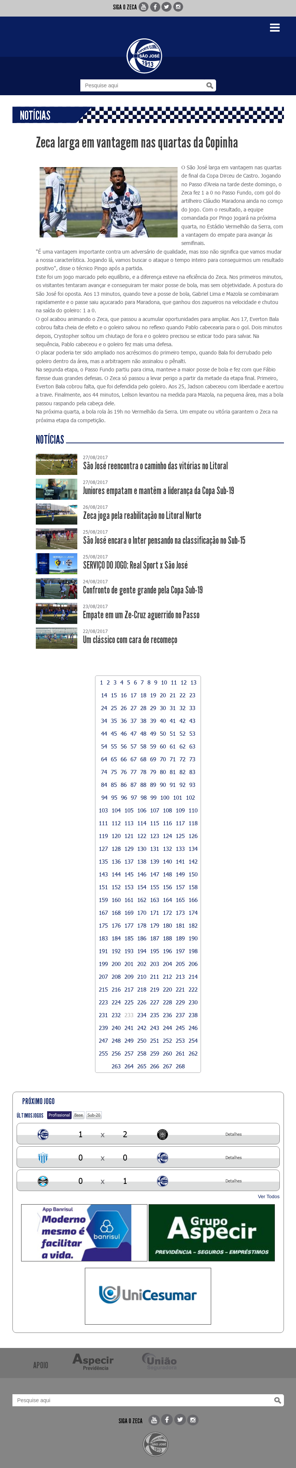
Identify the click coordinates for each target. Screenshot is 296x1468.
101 (177, 797)
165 (180, 899)
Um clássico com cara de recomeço (130, 640)
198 (193, 951)
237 (180, 1015)
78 (143, 771)
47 (133, 733)
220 (167, 989)
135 (103, 861)
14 (104, 695)
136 (116, 861)
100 (164, 797)
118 (193, 823)
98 (144, 797)
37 (133, 720)
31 (173, 707)
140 (167, 861)
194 (141, 951)
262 (193, 1053)
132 (167, 848)
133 (180, 848)
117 (180, 823)
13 (193, 682)
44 (104, 733)
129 (128, 848)
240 (116, 1027)
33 (192, 707)
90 (163, 784)
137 (128, 861)
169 (128, 912)
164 (167, 899)
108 (167, 810)
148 (167, 874)
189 (180, 938)
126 (193, 835)
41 (173, 720)
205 (180, 963)
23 (192, 695)
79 (153, 771)
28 (143, 707)
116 (167, 823)
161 (128, 899)
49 (153, 733)
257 (128, 1053)
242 (141, 1027)
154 (141, 887)
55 (114, 746)
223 (103, 1002)
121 (128, 835)
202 (141, 963)
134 (193, 848)
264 (128, 1066)
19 (153, 695)
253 (180, 1040)
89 (153, 784)
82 (182, 771)
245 (180, 1027)
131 (154, 848)
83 (192, 771)
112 (116, 823)
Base (78, 1114)
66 (124, 759)
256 (116, 1053)
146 (141, 874)
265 (141, 1066)
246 (193, 1027)
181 (180, 925)
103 (103, 810)
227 (154, 1002)
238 (193, 1015)
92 (182, 784)
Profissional (59, 1114)
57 (133, 746)
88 (143, 784)
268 (180, 1066)
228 (167, 1002)
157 (180, 887)
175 (103, 925)
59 (153, 746)
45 (114, 733)
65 (114, 759)
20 (163, 695)
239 (103, 1027)
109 (180, 810)
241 (128, 1027)
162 (141, 899)
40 (163, 720)
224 (116, 1002)
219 (154, 989)
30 (163, 707)
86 (124, 784)
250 (141, 1040)
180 (167, 925)
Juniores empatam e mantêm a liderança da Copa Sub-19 (158, 491)
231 (103, 1015)
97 (134, 797)
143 (103, 874)
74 (104, 771)
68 (143, 759)
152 (116, 887)
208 (116, 976)
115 (154, 823)
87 (133, 784)
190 (193, 938)
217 (128, 989)
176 (116, 925)
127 (103, 848)
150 (193, 874)
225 (128, 1002)
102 (190, 797)
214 (193, 976)
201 (128, 963)
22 (182, 695)
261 (180, 1053)
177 (128, 925)
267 (167, 1066)
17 (133, 695)
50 (163, 733)
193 (128, 951)
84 (104, 784)
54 (104, 746)
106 (141, 810)
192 (116, 951)
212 (167, 976)
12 (184, 682)
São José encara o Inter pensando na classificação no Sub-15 (164, 540)
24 (104, 707)
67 (133, 759)
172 (167, 912)
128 (116, 848)
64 (104, 759)
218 (141, 989)
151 (103, 887)
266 (154, 1066)
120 (116, 835)
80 (163, 771)
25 (114, 707)
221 (180, 989)
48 (143, 733)
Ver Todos (269, 1196)
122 (141, 835)
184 (116, 938)
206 (193, 963)
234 (141, 1015)
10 (164, 682)
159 (103, 899)
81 (173, 771)
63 (192, 746)
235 (154, 1015)
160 (116, 899)
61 (173, 746)
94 (104, 797)
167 (103, 912)
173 (180, 912)
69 (153, 759)
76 (124, 771)
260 (167, 1053)
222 (193, 989)
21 (173, 695)
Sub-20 (93, 1114)
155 (154, 887)
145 (128, 874)
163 (154, 899)
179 (154, 925)
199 (103, 963)
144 (116, 874)
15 (114, 695)
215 (103, 989)
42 (182, 720)
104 (116, 810)
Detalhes (233, 1134)
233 (128, 1015)
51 (173, 733)
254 (193, 1040)
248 (116, 1040)
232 (116, 1015)
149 (180, 874)
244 (167, 1027)
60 (163, 746)
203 (154, 963)
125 (180, 835)
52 (182, 733)
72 (182, 759)
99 (153, 797)
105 (128, 810)
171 (154, 912)
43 (192, 720)
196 (167, 951)
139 (154, 861)
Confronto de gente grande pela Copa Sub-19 (143, 590)
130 (141, 848)
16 (124, 695)
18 (143, 695)
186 (141, 938)
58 (143, 746)
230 (193, 1002)
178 (141, 925)
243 (154, 1027)
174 (193, 912)
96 (124, 797)
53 (192, 733)
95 (114, 797)
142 (193, 861)
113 (128, 823)
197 (180, 951)
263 (116, 1066)
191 (103, 951)
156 (167, 887)
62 (182, 746)
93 (192, 784)
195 (154, 951)
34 (104, 720)
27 (133, 707)
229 (180, 1002)
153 (128, 887)
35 (114, 720)
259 (154, 1053)
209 (128, 976)
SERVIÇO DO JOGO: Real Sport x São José (135, 565)
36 (124, 720)
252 (167, 1040)
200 (116, 963)
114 (141, 823)
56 (124, 746)
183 (103, 938)
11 (174, 682)
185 (128, 938)
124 (167, 835)
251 (154, 1040)
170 (141, 912)
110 (193, 810)
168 (116, 912)
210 (141, 976)
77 (133, 771)
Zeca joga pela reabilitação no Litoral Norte (142, 516)
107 (154, 810)
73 (192, 759)
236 (167, 1015)
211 (154, 976)
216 (116, 989)
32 (182, 707)
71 (173, 759)
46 (124, 733)
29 (153, 707)
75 (114, 771)
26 (124, 707)
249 (128, 1040)
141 (180, 861)
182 (193, 925)
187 (154, 938)
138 (141, 861)
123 (154, 835)
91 (173, 784)
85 (114, 784)
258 (141, 1053)
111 (103, 823)
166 (193, 899)
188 (167, 938)
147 (154, 874)
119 (103, 835)
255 (103, 1053)
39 (153, 720)
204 (167, 963)
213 (180, 976)
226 (141, 1002)
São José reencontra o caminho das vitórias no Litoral (155, 466)
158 (193, 887)
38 (143, 720)
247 (103, 1040)
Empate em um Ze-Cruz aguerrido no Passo (141, 615)
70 (163, 759)
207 (103, 976)
